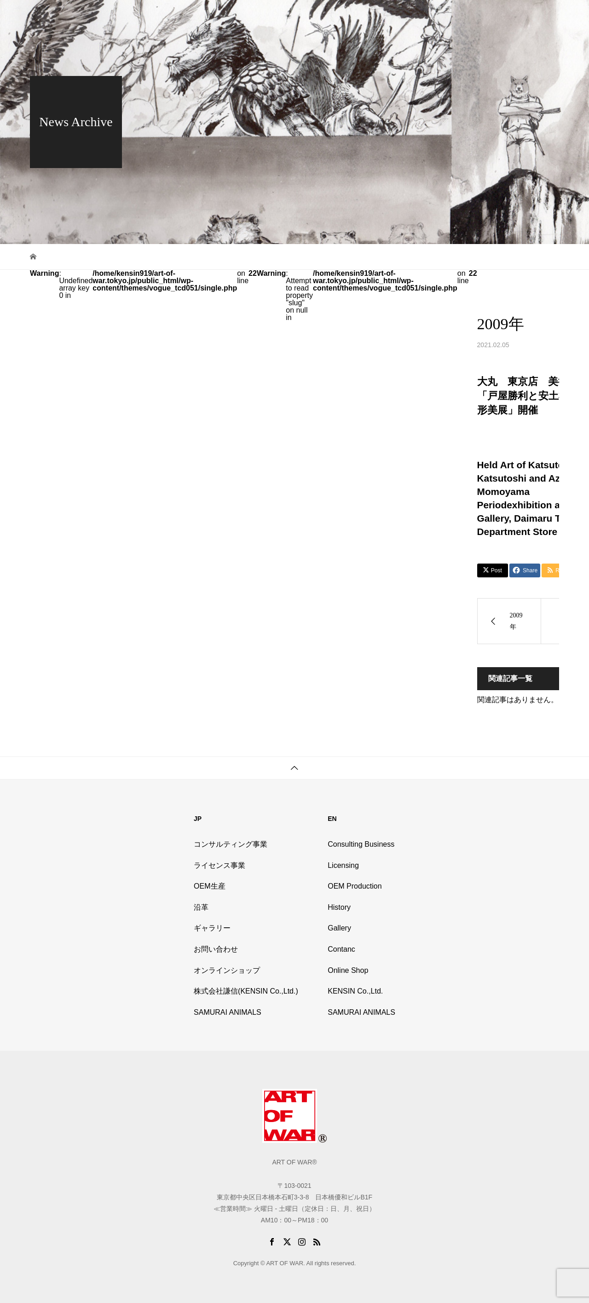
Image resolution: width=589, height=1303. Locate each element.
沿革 (201, 907)
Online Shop (478, 16)
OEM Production (354, 886)
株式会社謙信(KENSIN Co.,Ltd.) (246, 991)
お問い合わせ (216, 949)
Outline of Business (353, 16)
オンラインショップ (227, 970)
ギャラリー (212, 928)
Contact (519, 16)
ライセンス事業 (219, 865)
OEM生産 (209, 886)
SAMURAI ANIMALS (227, 1012)
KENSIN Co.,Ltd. (355, 991)
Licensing (343, 865)
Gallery (437, 16)
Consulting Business (361, 844)
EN (548, 16)
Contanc (341, 949)
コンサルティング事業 (230, 844)
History (404, 16)
